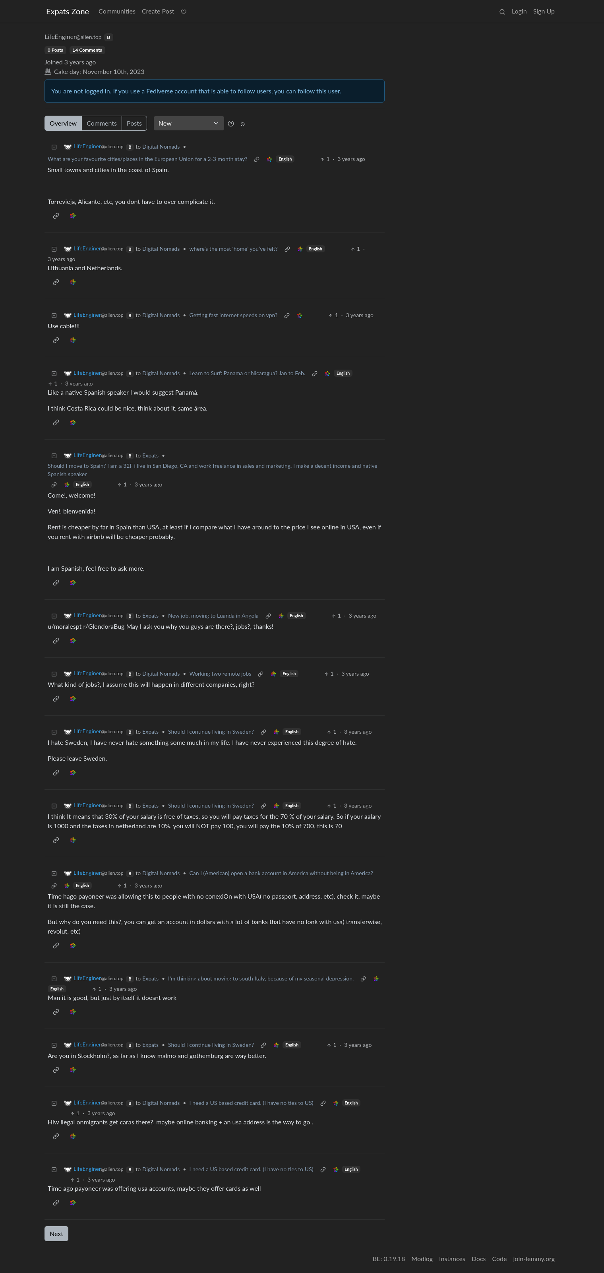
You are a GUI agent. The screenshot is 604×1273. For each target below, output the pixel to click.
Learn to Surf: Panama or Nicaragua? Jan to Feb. (247, 373)
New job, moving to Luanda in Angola (213, 615)
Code (499, 1258)
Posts (134, 123)
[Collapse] (54, 146)
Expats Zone (67, 11)
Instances (452, 1258)
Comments (102, 123)
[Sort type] (189, 123)
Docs (479, 1258)
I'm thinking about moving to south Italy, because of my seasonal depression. (261, 978)
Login (519, 11)
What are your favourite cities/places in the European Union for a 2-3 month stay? (147, 158)
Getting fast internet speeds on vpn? (233, 315)
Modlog (422, 1258)
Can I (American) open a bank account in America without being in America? (281, 873)
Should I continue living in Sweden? (211, 731)
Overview (63, 123)
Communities (117, 11)
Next (56, 1233)
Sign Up (544, 11)
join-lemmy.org (534, 1258)
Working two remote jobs (220, 673)
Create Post (158, 11)
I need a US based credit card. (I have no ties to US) (251, 1102)
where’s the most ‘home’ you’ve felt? (233, 248)
